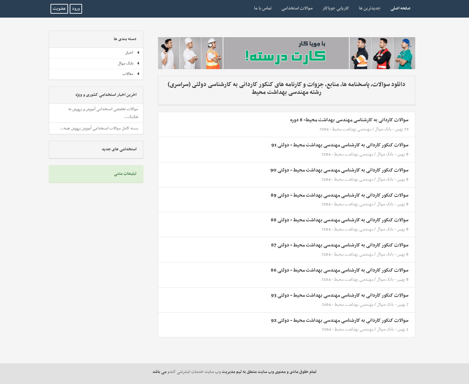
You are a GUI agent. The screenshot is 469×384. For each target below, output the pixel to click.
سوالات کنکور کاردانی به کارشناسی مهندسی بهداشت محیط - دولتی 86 (339, 270)
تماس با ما (263, 8)
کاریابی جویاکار (335, 8)
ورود (76, 8)
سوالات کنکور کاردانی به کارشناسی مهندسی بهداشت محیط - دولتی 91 (339, 145)
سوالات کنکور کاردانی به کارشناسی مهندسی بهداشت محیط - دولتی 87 (339, 245)
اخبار (132, 52)
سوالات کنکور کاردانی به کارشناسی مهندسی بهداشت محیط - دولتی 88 (339, 220)
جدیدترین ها (370, 8)
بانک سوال (383, 129)
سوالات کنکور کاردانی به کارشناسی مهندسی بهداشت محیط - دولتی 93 (339, 295)
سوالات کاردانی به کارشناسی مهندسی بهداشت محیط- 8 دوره (349, 120)
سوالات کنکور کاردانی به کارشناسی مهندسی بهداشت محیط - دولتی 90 (339, 170)
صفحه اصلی (398, 8)
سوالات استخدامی (297, 8)
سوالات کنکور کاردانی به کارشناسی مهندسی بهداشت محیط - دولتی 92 (339, 320)
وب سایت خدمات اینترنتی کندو (194, 372)
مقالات (131, 74)
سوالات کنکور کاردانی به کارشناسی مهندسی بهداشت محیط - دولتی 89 (339, 195)
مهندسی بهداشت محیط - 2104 (345, 129)
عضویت (59, 8)
